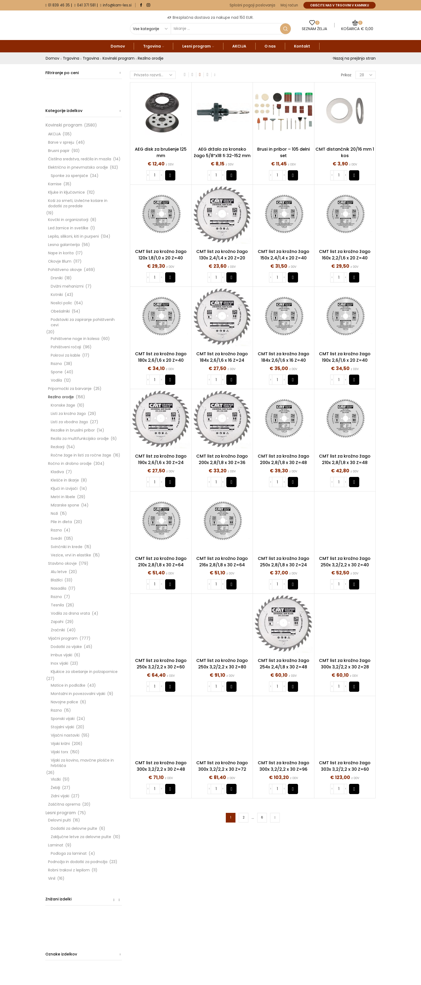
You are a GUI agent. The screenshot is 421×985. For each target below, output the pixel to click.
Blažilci (57, 580)
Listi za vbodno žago (69, 422)
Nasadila (58, 588)
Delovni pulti (59, 820)
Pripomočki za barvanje (70, 388)
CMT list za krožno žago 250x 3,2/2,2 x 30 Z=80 (222, 663)
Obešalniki (60, 311)
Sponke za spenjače (69, 175)
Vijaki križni (60, 743)
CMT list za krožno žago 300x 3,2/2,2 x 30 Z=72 (222, 766)
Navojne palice (64, 702)
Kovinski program (119, 58)
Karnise (54, 184)
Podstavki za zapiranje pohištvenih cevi (83, 322)
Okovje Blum (59, 261)
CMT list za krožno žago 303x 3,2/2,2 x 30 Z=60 (345, 766)
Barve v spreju (61, 142)
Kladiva (57, 472)
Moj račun (289, 5)
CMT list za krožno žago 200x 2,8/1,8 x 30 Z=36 (222, 459)
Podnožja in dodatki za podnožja (77, 861)
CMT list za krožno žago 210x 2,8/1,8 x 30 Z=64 (161, 561)
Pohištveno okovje (65, 269)
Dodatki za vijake (66, 646)
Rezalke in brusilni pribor (73, 430)
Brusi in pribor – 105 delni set (283, 152)
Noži (54, 513)
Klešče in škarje (65, 480)
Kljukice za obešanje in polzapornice (84, 671)
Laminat (55, 845)
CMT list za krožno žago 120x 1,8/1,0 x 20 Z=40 (161, 254)
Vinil (51, 878)
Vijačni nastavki (65, 735)
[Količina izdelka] (155, 175)
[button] (170, 175)
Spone (57, 372)
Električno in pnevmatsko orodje (78, 167)
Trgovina (153, 46)
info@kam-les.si (117, 5)
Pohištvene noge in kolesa (75, 338)
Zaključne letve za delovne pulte (81, 836)
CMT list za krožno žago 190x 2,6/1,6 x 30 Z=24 (161, 459)
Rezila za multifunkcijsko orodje (80, 438)
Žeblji (55, 787)
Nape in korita (61, 253)
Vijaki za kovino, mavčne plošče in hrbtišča (82, 763)
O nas (270, 46)
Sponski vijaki (63, 718)
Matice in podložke (68, 685)
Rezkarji (57, 447)
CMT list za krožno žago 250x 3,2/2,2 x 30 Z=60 (161, 663)
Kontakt (302, 46)
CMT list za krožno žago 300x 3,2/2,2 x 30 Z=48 (161, 766)
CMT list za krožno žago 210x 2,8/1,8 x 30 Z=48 (345, 459)
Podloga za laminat (69, 853)
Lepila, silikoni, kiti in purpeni (73, 236)
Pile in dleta (61, 521)
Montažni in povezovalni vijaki (78, 693)
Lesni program (198, 46)
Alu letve (59, 571)
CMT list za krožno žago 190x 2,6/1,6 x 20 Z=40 (345, 357)
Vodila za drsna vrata (70, 613)
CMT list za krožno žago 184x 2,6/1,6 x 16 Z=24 (222, 357)
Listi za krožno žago (68, 413)
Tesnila (57, 605)
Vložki (56, 779)
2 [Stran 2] (244, 817)
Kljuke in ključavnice (66, 192)
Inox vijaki (59, 663)
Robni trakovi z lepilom (69, 870)
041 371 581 (86, 5)
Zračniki (58, 630)
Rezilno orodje (61, 397)
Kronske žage (63, 405)
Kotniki (57, 294)
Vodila (56, 380)
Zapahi (57, 621)
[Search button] (285, 28)
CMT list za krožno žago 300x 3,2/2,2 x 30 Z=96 (283, 766)
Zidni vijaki (60, 796)
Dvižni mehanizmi (67, 286)
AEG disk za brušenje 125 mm (161, 152)
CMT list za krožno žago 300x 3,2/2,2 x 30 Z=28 (345, 663)
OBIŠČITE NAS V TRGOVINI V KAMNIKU (339, 5)
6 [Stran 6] (262, 817)
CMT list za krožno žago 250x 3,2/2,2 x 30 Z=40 (345, 561)
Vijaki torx (59, 752)
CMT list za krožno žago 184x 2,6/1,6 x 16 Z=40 (283, 357)
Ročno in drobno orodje (70, 463)
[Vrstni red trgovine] (153, 75)
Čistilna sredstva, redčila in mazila (79, 159)
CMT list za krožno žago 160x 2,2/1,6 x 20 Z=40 (345, 254)
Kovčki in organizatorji (68, 219)
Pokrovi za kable (65, 355)
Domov (118, 46)
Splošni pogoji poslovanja (252, 5)
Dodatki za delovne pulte (74, 828)
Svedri (56, 538)
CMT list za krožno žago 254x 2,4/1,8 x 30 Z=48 (283, 663)
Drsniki (57, 278)
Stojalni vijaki (62, 727)
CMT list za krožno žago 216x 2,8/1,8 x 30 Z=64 (222, 561)
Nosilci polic (61, 303)
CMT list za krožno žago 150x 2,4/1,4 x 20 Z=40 (283, 254)
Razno (56, 363)
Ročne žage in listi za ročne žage (81, 455)
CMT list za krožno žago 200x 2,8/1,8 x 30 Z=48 (283, 459)
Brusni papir (59, 150)
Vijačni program (63, 638)
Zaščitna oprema (64, 804)
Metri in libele (63, 496)
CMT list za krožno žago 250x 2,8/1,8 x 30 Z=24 (283, 561)
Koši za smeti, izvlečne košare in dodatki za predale (77, 203)
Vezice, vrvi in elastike (71, 555)
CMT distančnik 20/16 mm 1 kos (344, 152)
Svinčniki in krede (66, 546)
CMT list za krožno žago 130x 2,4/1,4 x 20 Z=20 (222, 254)
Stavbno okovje (62, 563)
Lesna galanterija (64, 244)
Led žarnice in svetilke (68, 228)
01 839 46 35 (59, 5)
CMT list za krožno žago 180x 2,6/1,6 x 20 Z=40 (161, 357)
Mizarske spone (65, 505)
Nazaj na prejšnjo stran (354, 58)
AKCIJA (239, 46)
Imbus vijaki (61, 655)
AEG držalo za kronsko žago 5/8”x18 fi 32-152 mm (222, 152)
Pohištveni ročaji (66, 347)
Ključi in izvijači (64, 488)
